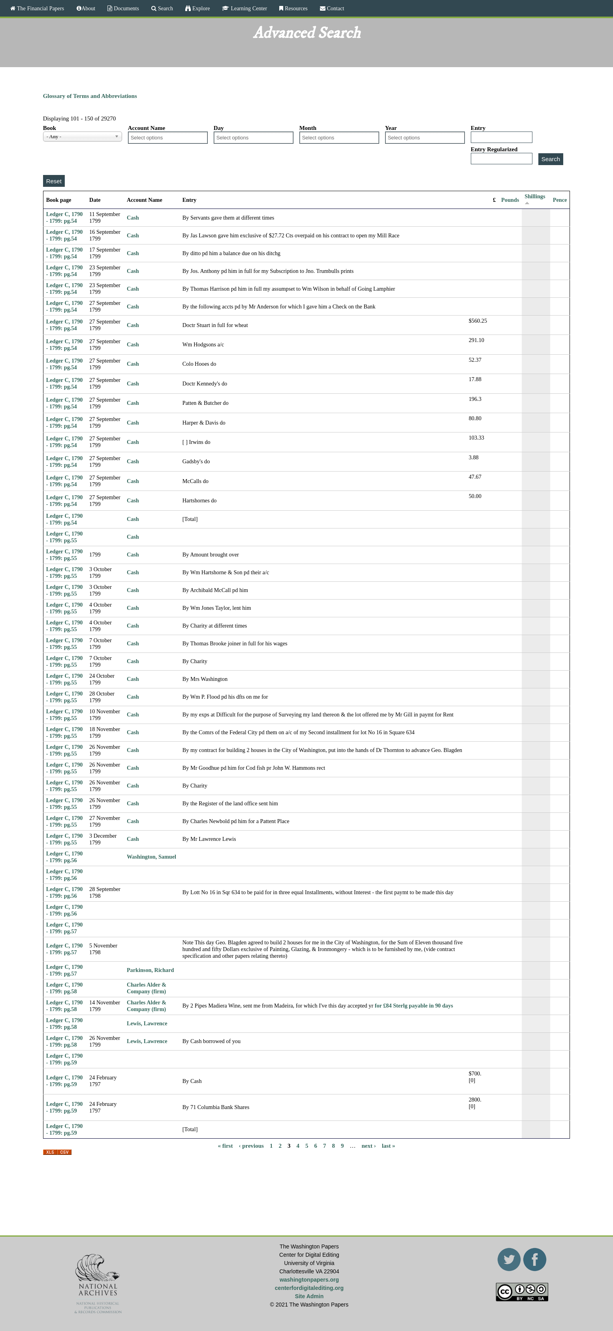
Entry (478, 128)
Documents (125, 8)
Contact (334, 8)
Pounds (510, 200)
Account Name (146, 128)
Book (49, 128)
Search (164, 8)
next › (368, 1146)
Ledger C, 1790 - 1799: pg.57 (64, 927)
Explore (200, 8)
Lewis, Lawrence (147, 1023)
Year (391, 128)
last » (388, 1146)
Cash (133, 217)
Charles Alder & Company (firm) (146, 987)
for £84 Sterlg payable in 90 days (414, 1005)
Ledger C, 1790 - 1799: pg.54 (64, 217)
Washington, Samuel (151, 856)
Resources (295, 8)
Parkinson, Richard (150, 970)
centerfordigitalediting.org (309, 1288)
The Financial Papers (39, 8)
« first (225, 1146)
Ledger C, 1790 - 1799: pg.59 (64, 1059)
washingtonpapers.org (309, 1279)
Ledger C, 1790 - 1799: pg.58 (64, 987)
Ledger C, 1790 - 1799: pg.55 (64, 536)
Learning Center (248, 8)
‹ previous (251, 1146)
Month (307, 128)
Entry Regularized (494, 149)
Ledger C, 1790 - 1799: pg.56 (64, 856)
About (88, 8)
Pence (560, 200)
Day (219, 128)
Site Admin (309, 1296)
